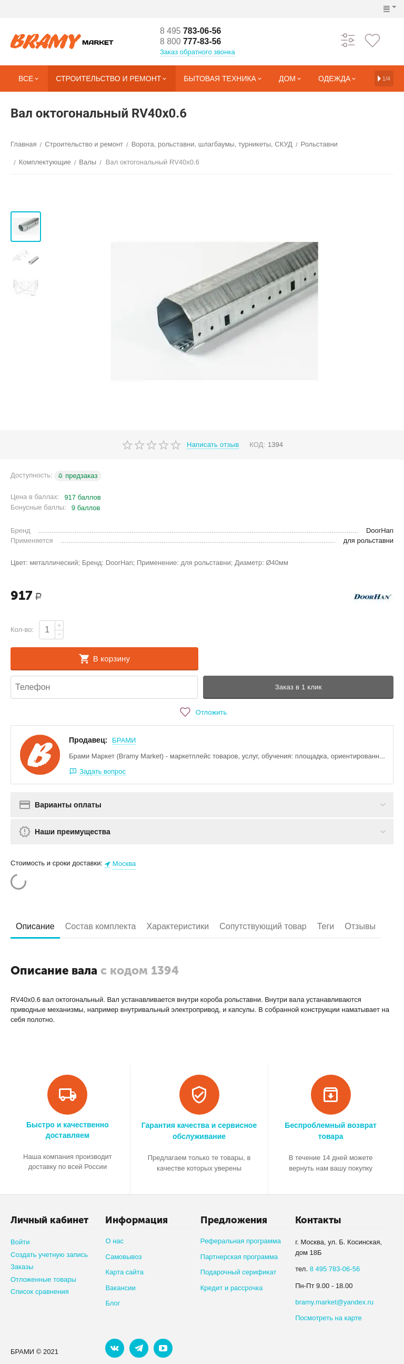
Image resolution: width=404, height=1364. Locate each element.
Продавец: (88, 740)
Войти (20, 1242)
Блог (112, 1303)
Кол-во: (22, 630)
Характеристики (177, 926)
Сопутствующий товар (263, 926)
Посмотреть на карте (328, 1318)
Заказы (22, 1267)
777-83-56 (191, 41)
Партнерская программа (239, 1257)
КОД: (257, 445)
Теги (326, 926)
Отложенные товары (43, 1279)
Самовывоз (123, 1257)
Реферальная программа (240, 1241)
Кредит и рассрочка (231, 1288)
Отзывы (360, 926)
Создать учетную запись (49, 1255)
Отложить (202, 712)
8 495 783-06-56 (335, 1269)
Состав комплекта (100, 926)
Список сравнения (40, 1291)
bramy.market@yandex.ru (334, 1302)
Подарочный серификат (238, 1272)
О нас (114, 1241)
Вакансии (120, 1288)
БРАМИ (124, 740)
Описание (35, 926)
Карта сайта (124, 1272)
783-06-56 (191, 30)
